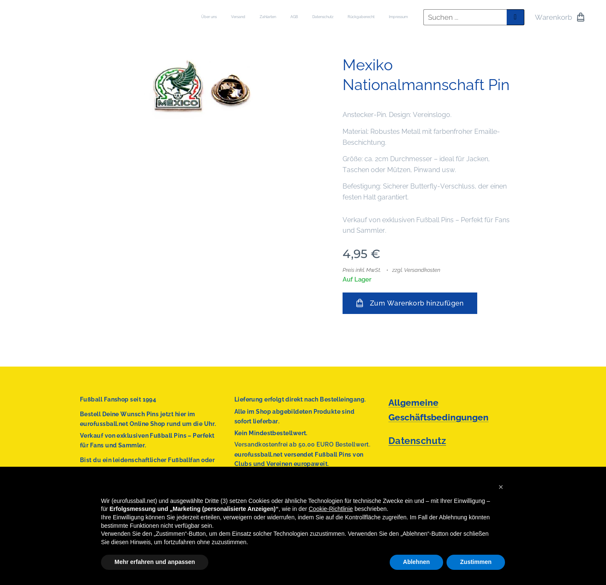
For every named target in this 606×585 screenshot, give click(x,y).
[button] (501, 487)
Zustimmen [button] (476, 561)
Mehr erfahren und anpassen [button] (154, 561)
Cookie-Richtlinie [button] (331, 508)
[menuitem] (322, 17)
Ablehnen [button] (416, 561)
